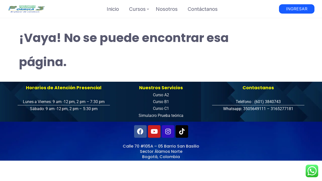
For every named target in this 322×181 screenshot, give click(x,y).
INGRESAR (296, 8)
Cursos (137, 9)
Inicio (113, 9)
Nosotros (167, 9)
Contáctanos (203, 9)
